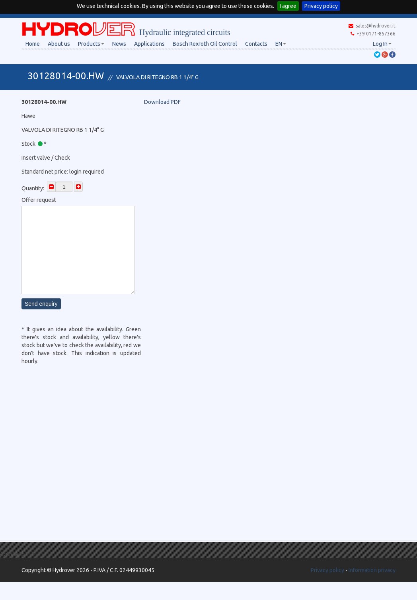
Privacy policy (321, 6)
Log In (382, 44)
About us (59, 44)
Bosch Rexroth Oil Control (205, 44)
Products (91, 44)
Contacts (256, 44)
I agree (288, 6)
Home (32, 44)
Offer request (38, 200)
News (119, 44)
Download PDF (162, 102)
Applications (149, 44)
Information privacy (372, 570)
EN (280, 44)
